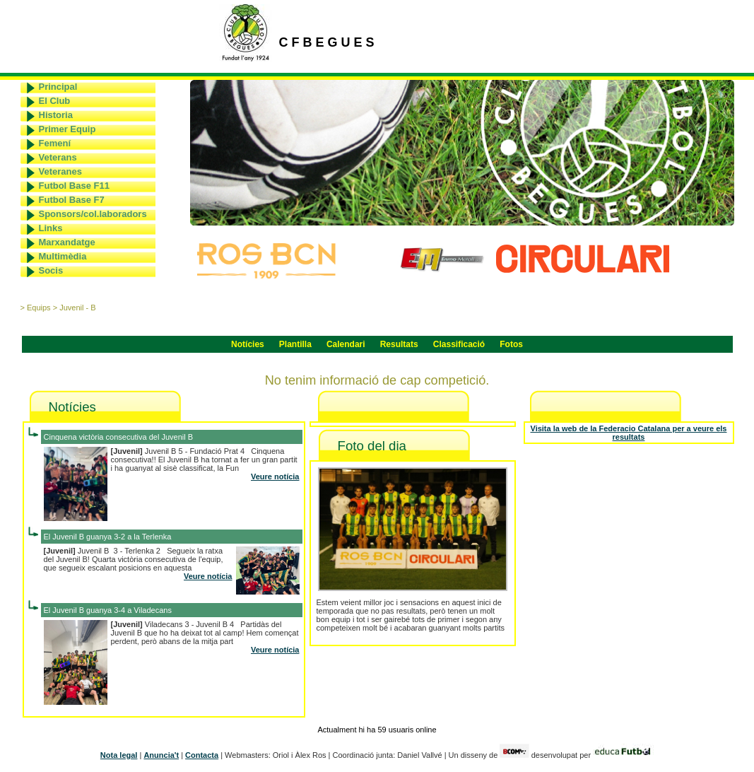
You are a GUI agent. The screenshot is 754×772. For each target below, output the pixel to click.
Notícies (247, 344)
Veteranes (60, 171)
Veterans (58, 157)
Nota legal (119, 755)
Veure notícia (275, 476)
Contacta (201, 755)
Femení (55, 143)
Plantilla (295, 344)
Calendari (345, 344)
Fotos (511, 344)
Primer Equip (67, 129)
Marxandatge (67, 242)
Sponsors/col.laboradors (93, 214)
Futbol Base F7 (72, 199)
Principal (58, 86)
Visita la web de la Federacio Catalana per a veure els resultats (629, 432)
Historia (56, 115)
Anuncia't (161, 755)
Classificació (459, 344)
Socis (51, 270)
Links (51, 228)
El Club (55, 100)
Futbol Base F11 (74, 185)
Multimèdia (63, 256)
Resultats (399, 344)
